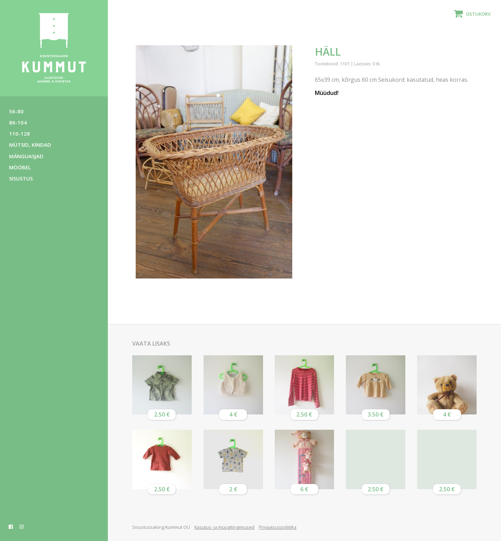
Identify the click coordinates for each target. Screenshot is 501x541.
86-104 (18, 122)
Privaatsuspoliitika (277, 527)
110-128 (19, 133)
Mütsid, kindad (30, 144)
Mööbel (20, 167)
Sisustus (21, 178)
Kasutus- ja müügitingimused (224, 527)
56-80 (16, 111)
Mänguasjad (26, 156)
